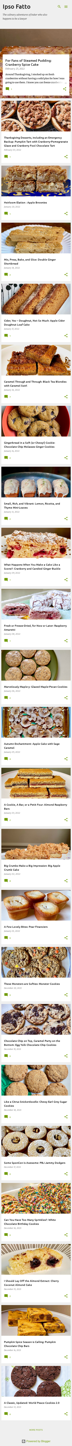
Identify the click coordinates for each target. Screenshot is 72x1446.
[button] (65, 89)
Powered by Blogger (36, 1441)
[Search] (59, 7)
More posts (36, 1430)
